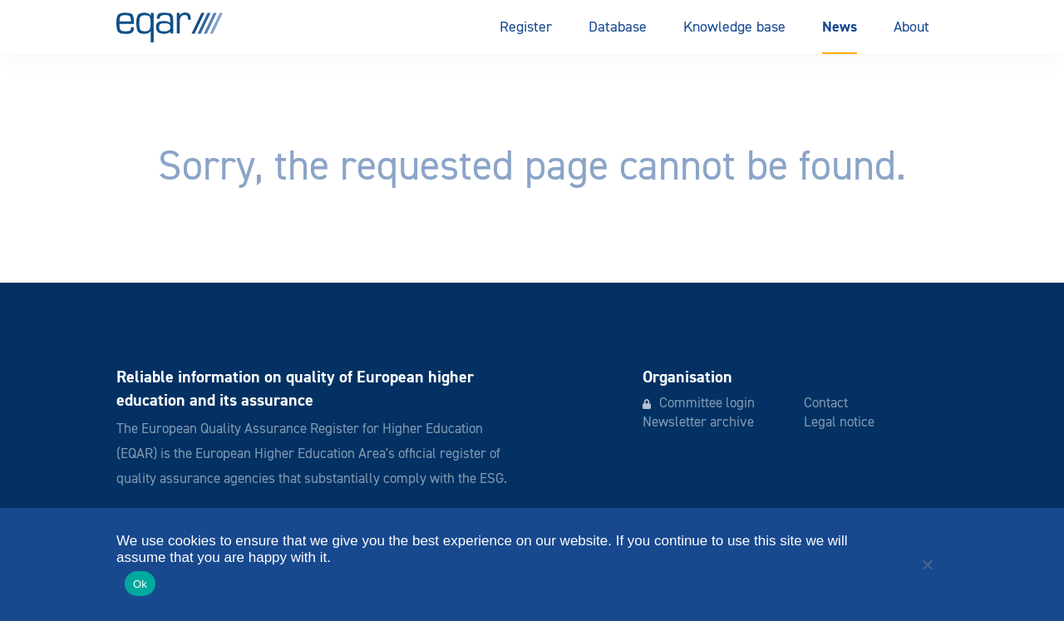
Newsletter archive (698, 423)
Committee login (707, 404)
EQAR (169, 27)
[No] (927, 564)
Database (618, 27)
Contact (826, 404)
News (839, 27)
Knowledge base (734, 27)
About (911, 27)
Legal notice (839, 423)
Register (526, 27)
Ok (140, 584)
